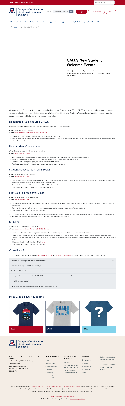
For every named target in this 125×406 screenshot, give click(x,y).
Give (110, 12)
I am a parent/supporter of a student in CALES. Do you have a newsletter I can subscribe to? (41, 276)
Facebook (87, 360)
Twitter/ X (87, 363)
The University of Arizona (77, 399)
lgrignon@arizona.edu (44, 256)
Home (15, 27)
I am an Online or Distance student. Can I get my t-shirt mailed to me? (34, 286)
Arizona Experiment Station (106, 368)
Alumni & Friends (97, 22)
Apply (81, 12)
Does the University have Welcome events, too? (27, 266)
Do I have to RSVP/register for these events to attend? (29, 261)
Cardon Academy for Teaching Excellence (71, 366)
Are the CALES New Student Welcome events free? (28, 271)
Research (58, 22)
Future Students (26, 22)
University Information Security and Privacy (62, 396)
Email (84, 373)
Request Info (95, 12)
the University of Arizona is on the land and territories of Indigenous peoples (55, 386)
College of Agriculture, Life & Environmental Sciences (107, 359)
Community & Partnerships (76, 22)
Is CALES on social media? (20, 281)
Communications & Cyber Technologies (70, 372)
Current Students (43, 22)
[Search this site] (102, 2)
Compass (67, 362)
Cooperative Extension (107, 364)
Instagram (87, 367)
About (12, 22)
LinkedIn (87, 370)
